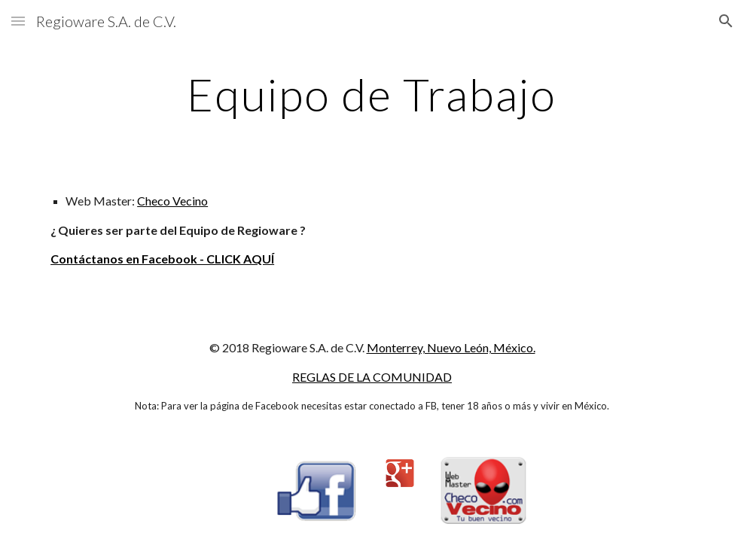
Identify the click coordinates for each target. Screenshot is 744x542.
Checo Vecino (172, 200)
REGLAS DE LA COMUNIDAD (372, 377)
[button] (18, 20)
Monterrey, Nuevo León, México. (451, 347)
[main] (372, 94)
